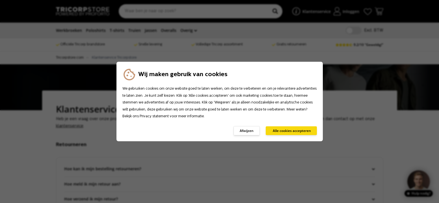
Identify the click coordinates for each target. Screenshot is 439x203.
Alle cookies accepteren (292, 130)
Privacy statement (154, 116)
